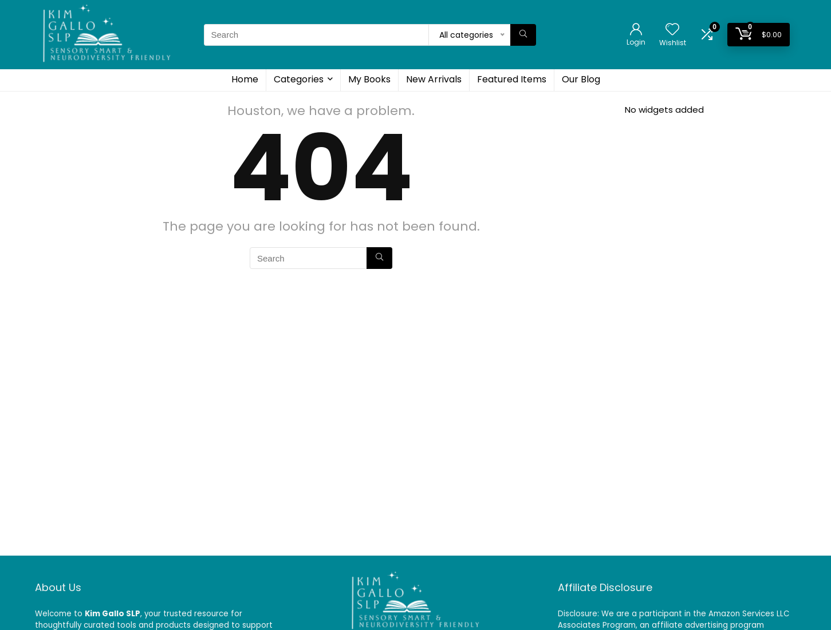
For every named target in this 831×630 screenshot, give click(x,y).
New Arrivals (434, 79)
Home (244, 79)
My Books (369, 79)
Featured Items (511, 79)
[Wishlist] (672, 30)
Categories (299, 79)
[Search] (523, 35)
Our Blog (581, 79)
